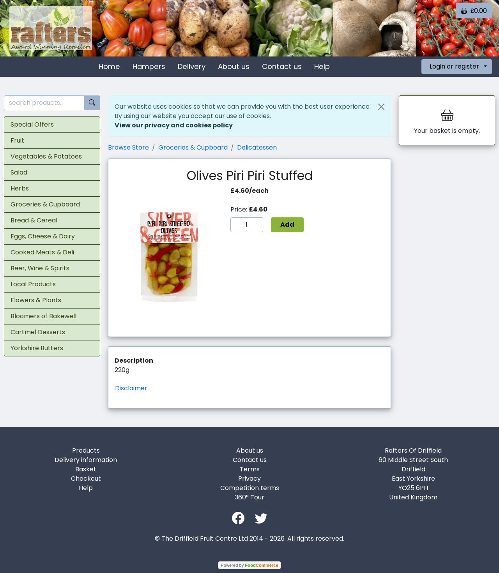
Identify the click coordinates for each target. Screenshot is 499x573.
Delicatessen (257, 147)
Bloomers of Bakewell (43, 316)
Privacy (249, 478)
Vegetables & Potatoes (46, 156)
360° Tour (249, 497)
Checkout (86, 478)
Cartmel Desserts (38, 332)
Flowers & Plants (36, 300)
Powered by (249, 565)
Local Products (33, 284)
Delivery (191, 66)
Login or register (454, 66)
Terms (250, 469)
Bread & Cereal (34, 220)
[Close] (381, 107)
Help (322, 66)
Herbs (20, 188)
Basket (85, 469)
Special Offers (32, 124)
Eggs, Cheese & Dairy (43, 236)
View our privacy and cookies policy (174, 125)
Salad (19, 172)
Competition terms (249, 487)
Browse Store (128, 147)
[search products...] (44, 103)
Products (86, 450)
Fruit (17, 140)
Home (109, 66)
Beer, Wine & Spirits (40, 268)
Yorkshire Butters (37, 348)
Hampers (149, 66)
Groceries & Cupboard (45, 204)
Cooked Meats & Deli (42, 252)
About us (234, 66)
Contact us (282, 66)
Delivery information (86, 459)
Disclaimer (131, 388)
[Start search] (92, 103)
